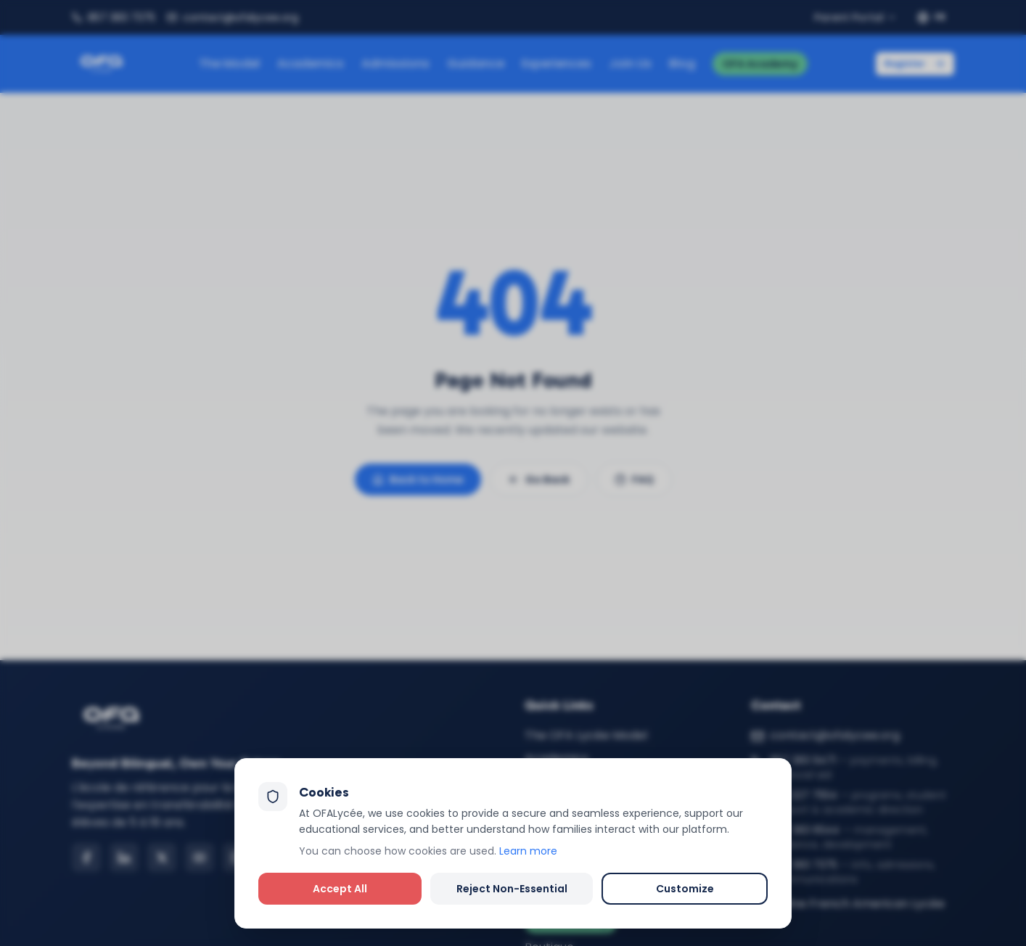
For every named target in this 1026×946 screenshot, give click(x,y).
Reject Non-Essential (511, 888)
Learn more (528, 851)
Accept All (340, 888)
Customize (685, 888)
